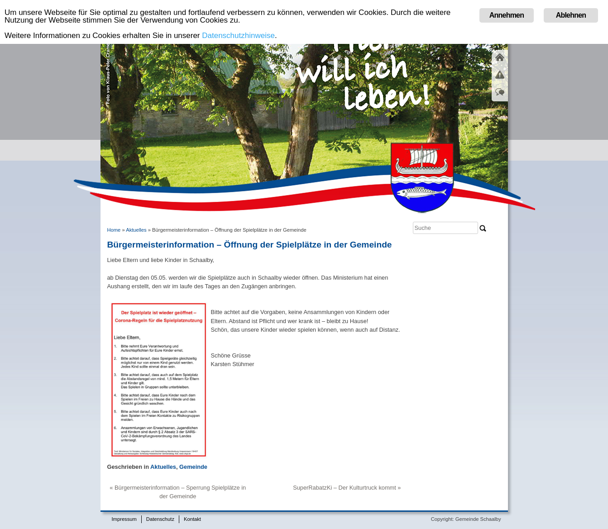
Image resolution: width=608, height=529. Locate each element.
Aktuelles (136, 230)
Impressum (124, 519)
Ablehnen (571, 15)
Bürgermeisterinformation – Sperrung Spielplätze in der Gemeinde (180, 492)
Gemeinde (193, 466)
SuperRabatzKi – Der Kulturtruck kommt (344, 487)
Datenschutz (160, 519)
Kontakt (192, 519)
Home (114, 230)
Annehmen (506, 15)
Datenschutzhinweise (238, 35)
